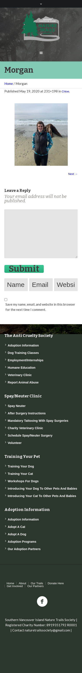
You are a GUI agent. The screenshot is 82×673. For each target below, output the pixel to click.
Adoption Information (23, 345)
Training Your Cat (20, 473)
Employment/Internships (25, 360)
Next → (73, 174)
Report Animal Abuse (23, 382)
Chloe (65, 91)
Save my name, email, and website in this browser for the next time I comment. (40, 306)
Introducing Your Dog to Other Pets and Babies (42, 488)
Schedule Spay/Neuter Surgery (30, 435)
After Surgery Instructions (26, 413)
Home (8, 83)
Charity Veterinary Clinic (25, 428)
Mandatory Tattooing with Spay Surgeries (38, 420)
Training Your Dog (21, 466)
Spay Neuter (17, 406)
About (22, 583)
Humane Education (21, 367)
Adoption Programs (22, 541)
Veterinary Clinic (20, 375)
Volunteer (15, 443)
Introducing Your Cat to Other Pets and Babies (42, 496)
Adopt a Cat (16, 527)
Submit (24, 269)
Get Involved (15, 586)
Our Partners (35, 586)
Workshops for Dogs (23, 481)
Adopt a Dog (17, 534)
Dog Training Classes (23, 353)
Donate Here (56, 583)
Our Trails (37, 583)
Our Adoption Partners (24, 549)
